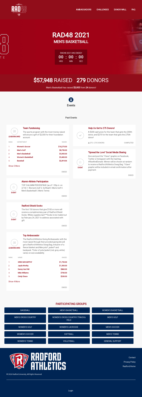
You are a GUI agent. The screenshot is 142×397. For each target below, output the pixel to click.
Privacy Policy (130, 362)
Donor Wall (120, 10)
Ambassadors (83, 10)
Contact (132, 357)
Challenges (103, 10)
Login (70, 391)
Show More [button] (14, 166)
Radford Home (129, 366)
